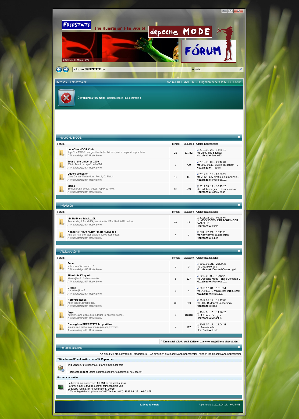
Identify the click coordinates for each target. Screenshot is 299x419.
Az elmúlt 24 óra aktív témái (116, 353)
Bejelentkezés (115, 97)
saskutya (217, 293)
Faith (215, 330)
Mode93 (217, 155)
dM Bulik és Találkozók (82, 218)
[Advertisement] (149, 121)
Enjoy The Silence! (211, 152)
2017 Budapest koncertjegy (216, 303)
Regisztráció (132, 97)
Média (71, 185)
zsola (215, 226)
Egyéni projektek (78, 173)
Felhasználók (78, 82)
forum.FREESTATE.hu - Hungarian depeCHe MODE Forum (204, 82)
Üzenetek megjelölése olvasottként (219, 341)
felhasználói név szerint (128, 371)
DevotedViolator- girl (223, 269)
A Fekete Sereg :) (211, 315)
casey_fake (218, 191)
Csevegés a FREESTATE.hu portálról (90, 324)
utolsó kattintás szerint (101, 371)
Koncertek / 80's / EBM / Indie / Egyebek (92, 231)
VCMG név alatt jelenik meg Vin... (220, 177)
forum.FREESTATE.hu (90, 69)
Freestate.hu (208, 327)
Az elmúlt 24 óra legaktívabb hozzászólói (173, 353)
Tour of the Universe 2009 (83, 161)
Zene (71, 263)
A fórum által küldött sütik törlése (179, 341)
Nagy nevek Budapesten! (215, 234)
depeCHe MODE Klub (81, 149)
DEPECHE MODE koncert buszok (220, 290)
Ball (214, 305)
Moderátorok (95, 155)
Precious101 (219, 179)
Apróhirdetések (77, 299)
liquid (215, 237)
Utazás (72, 287)
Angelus (217, 318)
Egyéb (71, 312)
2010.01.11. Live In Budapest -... (219, 164)
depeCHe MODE (71, 137)
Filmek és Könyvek (79, 275)
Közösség (67, 205)
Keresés (62, 82)
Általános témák (70, 251)
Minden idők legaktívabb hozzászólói (220, 353)
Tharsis (216, 167)
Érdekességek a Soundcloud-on (219, 189)
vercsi (111, 388)
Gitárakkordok (209, 266)
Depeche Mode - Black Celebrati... (220, 278)
